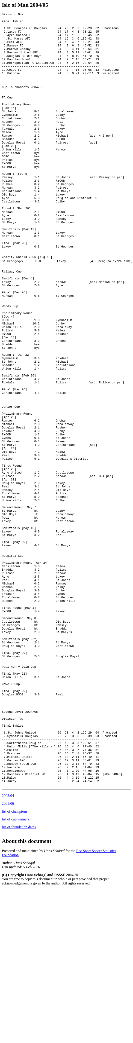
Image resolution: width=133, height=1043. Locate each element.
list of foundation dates (19, 981)
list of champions (14, 965)
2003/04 (8, 949)
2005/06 (8, 957)
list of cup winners (15, 973)
